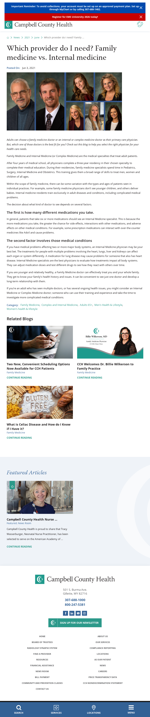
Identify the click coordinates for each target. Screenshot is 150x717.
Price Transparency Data (103, 678)
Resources (42, 660)
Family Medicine (29, 304)
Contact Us (42, 691)
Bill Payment (42, 678)
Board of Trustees (42, 642)
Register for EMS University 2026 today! (75, 16)
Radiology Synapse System (42, 648)
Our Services (102, 642)
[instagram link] (84, 613)
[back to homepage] (8, 38)
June (36, 38)
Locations (103, 654)
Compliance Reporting (102, 648)
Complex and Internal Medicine (59, 304)
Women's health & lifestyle (22, 309)
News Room (42, 672)
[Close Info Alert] (140, 17)
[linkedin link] (71, 613)
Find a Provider (42, 654)
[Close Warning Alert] (140, 8)
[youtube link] (78, 613)
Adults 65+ (86, 304)
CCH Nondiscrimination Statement (103, 685)
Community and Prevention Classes (42, 685)
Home (42, 636)
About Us (102, 636)
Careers (103, 672)
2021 (27, 38)
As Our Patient (103, 660)
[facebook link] (65, 613)
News (17, 38)
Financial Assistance (42, 666)
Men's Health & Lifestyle (108, 304)
